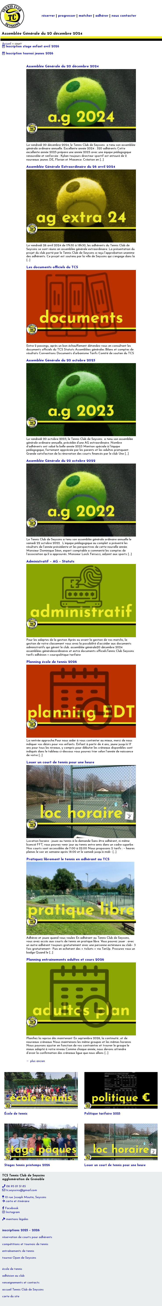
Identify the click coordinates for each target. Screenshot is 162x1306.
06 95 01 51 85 (14, 1186)
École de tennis (15, 1113)
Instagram (11, 1212)
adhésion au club (13, 1275)
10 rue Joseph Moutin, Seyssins (24, 1197)
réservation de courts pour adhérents (27, 1237)
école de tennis (12, 1269)
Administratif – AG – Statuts (50, 561)
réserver (48, 16)
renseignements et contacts (20, 1282)
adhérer (101, 16)
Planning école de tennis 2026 (51, 662)
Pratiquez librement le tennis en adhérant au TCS (67, 859)
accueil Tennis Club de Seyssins (23, 1289)
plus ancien (35, 1061)
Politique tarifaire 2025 (102, 1113)
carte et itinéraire (15, 1201)
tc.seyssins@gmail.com (19, 1190)
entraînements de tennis (18, 1251)
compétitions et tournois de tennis (25, 1244)
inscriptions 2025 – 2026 (20, 1230)
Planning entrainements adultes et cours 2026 (65, 960)
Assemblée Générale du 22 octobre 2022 (60, 461)
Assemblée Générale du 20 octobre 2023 (60, 360)
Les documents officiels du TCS (52, 267)
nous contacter (124, 16)
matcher (85, 16)
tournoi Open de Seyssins (19, 1258)
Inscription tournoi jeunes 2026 (27, 53)
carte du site (10, 1296)
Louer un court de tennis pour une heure (60, 762)
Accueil (6, 44)
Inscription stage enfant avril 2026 (30, 46)
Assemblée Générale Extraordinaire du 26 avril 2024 (70, 167)
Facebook (10, 1208)
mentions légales (15, 1219)
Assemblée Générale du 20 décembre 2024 (62, 66)
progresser (66, 16)
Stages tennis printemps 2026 (27, 1165)
